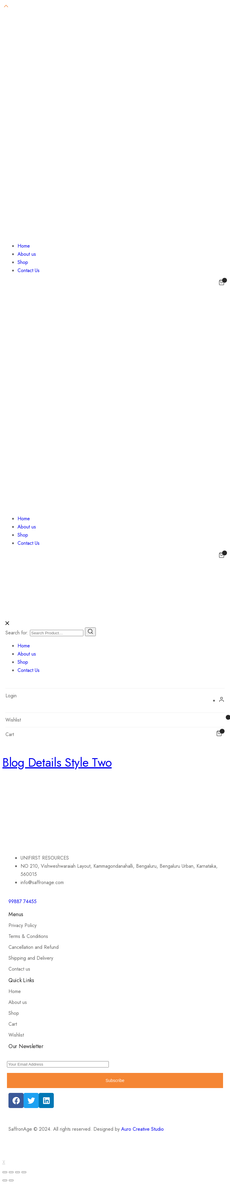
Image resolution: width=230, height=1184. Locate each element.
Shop (23, 262)
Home (24, 245)
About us (27, 254)
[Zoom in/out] (23, 1172)
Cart (12, 1024)
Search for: (16, 632)
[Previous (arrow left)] (4, 1180)
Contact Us (29, 270)
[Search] (90, 631)
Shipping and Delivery (30, 958)
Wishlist (16, 1034)
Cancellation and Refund (33, 947)
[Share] (11, 1172)
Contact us (19, 968)
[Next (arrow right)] (11, 1180)
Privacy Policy (22, 925)
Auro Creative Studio (142, 1129)
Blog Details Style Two (57, 762)
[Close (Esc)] (4, 1172)
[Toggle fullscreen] (17, 1172)
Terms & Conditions (28, 936)
